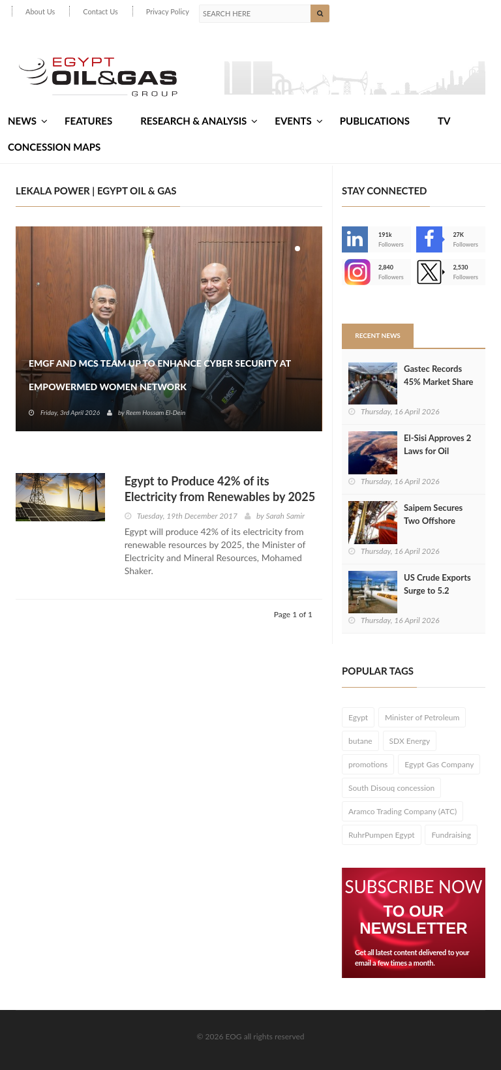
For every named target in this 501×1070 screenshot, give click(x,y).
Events (298, 121)
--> (355, 272)
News (28, 121)
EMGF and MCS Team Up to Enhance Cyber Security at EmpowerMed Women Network (160, 375)
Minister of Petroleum (422, 717)
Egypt (358, 717)
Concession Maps (54, 147)
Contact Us (100, 11)
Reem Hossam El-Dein (155, 412)
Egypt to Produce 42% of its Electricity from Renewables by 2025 (220, 489)
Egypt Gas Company (439, 764)
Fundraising (451, 835)
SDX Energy (410, 741)
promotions (367, 764)
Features (88, 121)
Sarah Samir (285, 516)
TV (444, 121)
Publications (375, 121)
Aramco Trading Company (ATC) (402, 811)
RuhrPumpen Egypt (381, 835)
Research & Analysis (199, 121)
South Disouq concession (391, 788)
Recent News (378, 335)
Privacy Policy (167, 11)
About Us (40, 11)
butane (360, 741)
